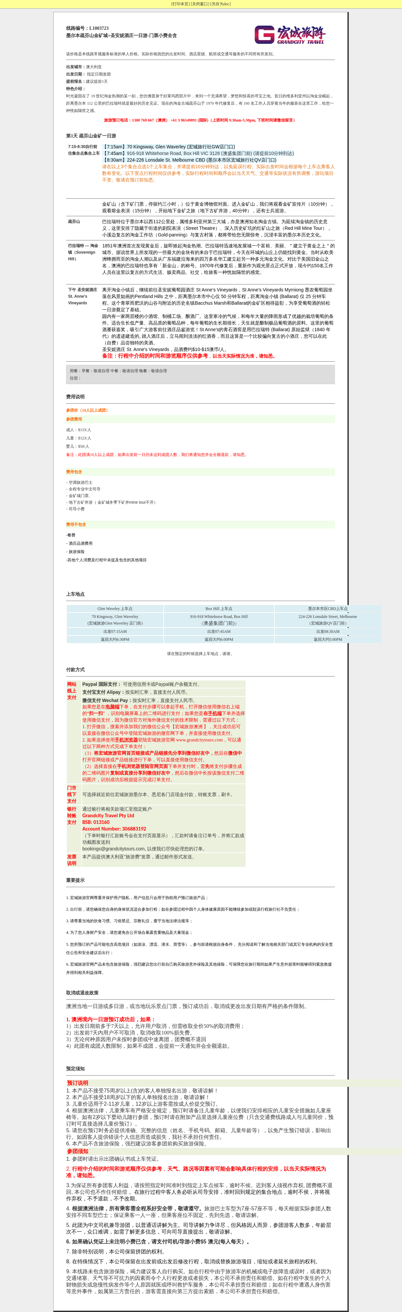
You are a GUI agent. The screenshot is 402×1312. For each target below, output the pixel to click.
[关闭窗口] (200, 4)
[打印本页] (180, 4)
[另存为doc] (220, 4)
